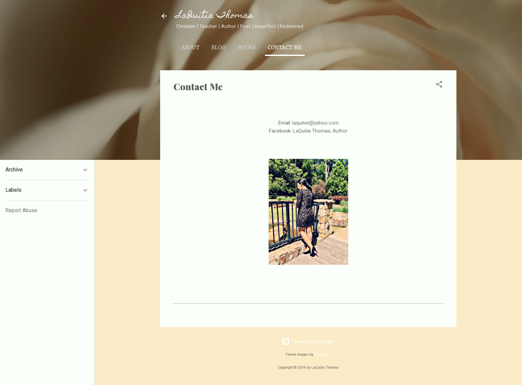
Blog (218, 47)
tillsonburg (322, 354)
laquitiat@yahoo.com (315, 123)
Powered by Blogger (308, 341)
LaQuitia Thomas (214, 15)
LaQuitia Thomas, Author (320, 131)
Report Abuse (21, 210)
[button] (439, 85)
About (190, 47)
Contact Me (285, 47)
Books (247, 47)
